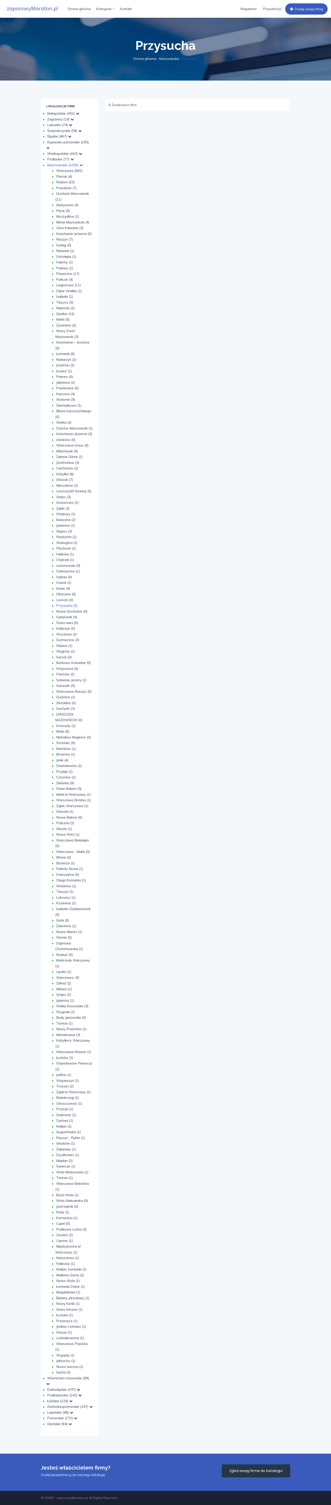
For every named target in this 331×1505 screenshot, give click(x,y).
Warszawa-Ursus (72, 445)
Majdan (64, 1161)
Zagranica (60, 119)
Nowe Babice (69, 817)
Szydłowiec (67, 1155)
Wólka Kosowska (72, 1006)
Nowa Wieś (68, 834)
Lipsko (63, 972)
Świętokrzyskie (64, 131)
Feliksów (65, 1264)
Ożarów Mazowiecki (74, 428)
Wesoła (65, 811)
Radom (65, 182)
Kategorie (105, 9)
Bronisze (65, 863)
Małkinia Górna (70, 1275)
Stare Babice (69, 788)
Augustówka (68, 1132)
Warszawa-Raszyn (74, 691)
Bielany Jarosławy (72, 1298)
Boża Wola (67, 1195)
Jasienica (65, 525)
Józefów (65, 365)
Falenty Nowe (69, 869)
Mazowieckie (169, 59)
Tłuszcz (64, 302)
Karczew (65, 394)
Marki (63, 319)
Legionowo (68, 285)
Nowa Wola (68, 1281)
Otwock (64, 480)
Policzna (65, 823)
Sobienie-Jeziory (71, 680)
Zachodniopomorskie (70, 1406)
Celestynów (68, 571)
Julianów (65, 1000)
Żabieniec (66, 1149)
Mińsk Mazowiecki (72, 222)
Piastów (65, 674)
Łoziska (64, 1315)
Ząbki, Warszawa (72, 806)
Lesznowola (68, 565)
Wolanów (66, 886)
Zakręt (63, 983)
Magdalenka (68, 1292)
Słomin (64, 937)
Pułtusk (64, 279)
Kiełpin (64, 1126)
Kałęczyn (65, 628)
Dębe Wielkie (69, 291)
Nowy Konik (68, 1303)
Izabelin (64, 296)
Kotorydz (66, 726)
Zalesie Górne (69, 457)
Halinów (65, 554)
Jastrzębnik (67, 1206)
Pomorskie (62, 1418)
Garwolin (65, 685)
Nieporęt (65, 308)
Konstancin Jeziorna (74, 234)
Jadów (63, 1075)
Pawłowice (67, 388)
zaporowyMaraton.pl (32, 8)
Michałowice (68, 1035)
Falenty (64, 262)
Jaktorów (65, 1361)
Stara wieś (67, 623)
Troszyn (65, 1086)
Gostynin (65, 708)
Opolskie (59, 1424)
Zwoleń (64, 1235)
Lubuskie (59, 125)
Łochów (64, 1058)
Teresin (64, 1178)
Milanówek (67, 451)
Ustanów (65, 440)
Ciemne (64, 1241)
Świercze (65, 1166)
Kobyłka (65, 474)
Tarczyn (65, 891)
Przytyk (64, 1109)
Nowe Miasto (69, 932)
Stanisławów (69, 766)
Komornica (67, 1218)
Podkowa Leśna (71, 1229)
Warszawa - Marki (73, 852)
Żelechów (66, 926)
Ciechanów (67, 468)
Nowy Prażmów (71, 1029)
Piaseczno (67, 274)
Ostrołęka (66, 256)
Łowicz (64, 371)
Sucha (63, 1372)
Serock (64, 657)
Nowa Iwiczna (69, 1367)
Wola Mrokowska (72, 1172)
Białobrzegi (67, 1097)
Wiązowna (67, 668)
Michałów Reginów (73, 737)
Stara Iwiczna (69, 1309)
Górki (62, 920)
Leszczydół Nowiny (74, 491)
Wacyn (64, 1332)
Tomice (64, 1023)
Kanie (63, 588)
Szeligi (63, 245)
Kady (62, 1212)
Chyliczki (65, 560)
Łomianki (65, 354)
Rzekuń (64, 955)
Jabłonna (65, 382)
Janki (62, 760)
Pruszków (66, 188)
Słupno (64, 531)
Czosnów (66, 777)
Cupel (63, 1223)
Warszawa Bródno (73, 800)
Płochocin (66, 548)
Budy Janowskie (71, 1017)
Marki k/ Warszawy (73, 794)
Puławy (64, 268)
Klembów (66, 749)
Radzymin (66, 537)
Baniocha (66, 520)
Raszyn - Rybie (70, 1138)
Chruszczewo (69, 1103)
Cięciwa (64, 1120)
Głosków (65, 1143)
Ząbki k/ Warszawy (73, 1092)
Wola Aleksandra (72, 1200)
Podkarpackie (64, 1395)
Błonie (63, 857)
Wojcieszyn (67, 1080)
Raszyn (64, 239)
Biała (62, 731)
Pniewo (64, 377)
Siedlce (65, 314)
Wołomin (65, 399)
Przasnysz (67, 1321)
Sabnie (64, 577)
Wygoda (65, 1012)
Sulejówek (66, 617)
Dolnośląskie (63, 1389)
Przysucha (66, 605)
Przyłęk (64, 771)
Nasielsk (65, 251)
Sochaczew (67, 640)
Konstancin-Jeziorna (74, 434)
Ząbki (63, 508)
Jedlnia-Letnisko (71, 1326)
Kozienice (66, 903)
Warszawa (69, 171)
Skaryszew (67, 205)
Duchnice (65, 697)
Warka (64, 422)
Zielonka (65, 783)
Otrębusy (65, 514)
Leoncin (64, 600)
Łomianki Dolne (70, 1286)
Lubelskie (60, 1412)
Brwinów (65, 754)
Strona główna (79, 9)
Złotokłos (66, 703)
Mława (64, 989)
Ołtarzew (66, 594)
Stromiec (65, 743)
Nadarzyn (66, 359)
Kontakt (126, 9)
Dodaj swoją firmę (306, 9)
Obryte (64, 829)
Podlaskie (60, 159)
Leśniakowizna (70, 1338)
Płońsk (64, 176)
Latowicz (66, 897)
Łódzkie (60, 1401)
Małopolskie (63, 113)
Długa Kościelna (71, 880)
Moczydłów (67, 216)
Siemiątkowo (69, 405)
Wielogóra (67, 543)
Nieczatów (67, 485)
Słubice (64, 646)
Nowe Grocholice (72, 611)
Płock (63, 211)
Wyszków (66, 634)
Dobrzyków (67, 874)
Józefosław (67, 462)
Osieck (63, 583)
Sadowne (66, 1115)
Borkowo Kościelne (73, 663)
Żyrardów (66, 325)
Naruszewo (67, 1258)
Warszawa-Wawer (73, 1052)
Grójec (63, 994)
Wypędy (65, 1355)
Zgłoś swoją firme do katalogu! (256, 1470)
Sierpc (63, 497)
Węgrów (65, 651)
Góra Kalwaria (70, 228)
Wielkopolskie (64, 153)
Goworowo (67, 502)
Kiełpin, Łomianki (71, 1269)
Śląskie (59, 136)
